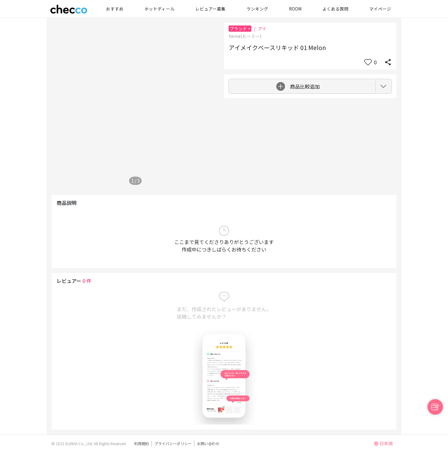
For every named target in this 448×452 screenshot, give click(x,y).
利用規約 (141, 443)
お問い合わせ (208, 443)
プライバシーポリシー (173, 443)
